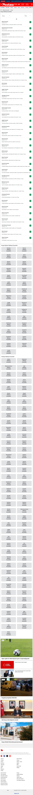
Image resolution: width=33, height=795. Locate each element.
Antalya (9, 381)
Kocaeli (9, 497)
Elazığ (9, 436)
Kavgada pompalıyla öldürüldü (9, 697)
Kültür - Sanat (19, 761)
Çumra (24, 283)
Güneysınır (24, 304)
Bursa (24, 408)
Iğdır (24, 613)
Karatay (9, 249)
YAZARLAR (8, 1)
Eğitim (18, 763)
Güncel (11, 7)
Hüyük (9, 318)
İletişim (18, 775)
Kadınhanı (9, 324)
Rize (9, 538)
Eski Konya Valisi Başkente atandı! (10, 720)
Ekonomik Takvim (4, 783)
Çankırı (24, 415)
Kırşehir (24, 490)
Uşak (24, 572)
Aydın (9, 388)
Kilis (9, 626)
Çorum (9, 422)
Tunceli (24, 565)
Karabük (24, 620)
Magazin (2, 769)
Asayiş (2, 770)
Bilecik (9, 395)
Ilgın (24, 318)
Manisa (9, 511)
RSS (8, 790)
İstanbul (24, 470)
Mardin (9, 517)
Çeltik (9, 283)
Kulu (9, 331)
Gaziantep (9, 449)
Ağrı (24, 367)
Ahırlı (24, 256)
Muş (9, 524)
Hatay (9, 463)
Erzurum (9, 442)
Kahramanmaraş (24, 511)
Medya (18, 767)
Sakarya (24, 538)
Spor (2, 767)
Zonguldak (9, 586)
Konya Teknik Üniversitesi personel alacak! (12, 742)
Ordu (24, 531)
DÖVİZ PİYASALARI (18, 1)
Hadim (9, 311)
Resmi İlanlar (19, 758)
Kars (24, 476)
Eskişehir (24, 442)
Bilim (18, 764)
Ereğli (9, 304)
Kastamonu (9, 483)
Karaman (24, 592)
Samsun (9, 545)
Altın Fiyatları (3, 780)
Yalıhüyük (24, 345)
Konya (19, 7)
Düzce (9, 633)
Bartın (24, 606)
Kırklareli (9, 490)
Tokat (24, 558)
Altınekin (9, 270)
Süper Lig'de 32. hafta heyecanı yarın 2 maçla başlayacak (15, 658)
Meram (24, 249)
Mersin (9, 470)
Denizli (24, 422)
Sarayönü (24, 331)
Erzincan (24, 436)
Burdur (9, 408)
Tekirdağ (9, 558)
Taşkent (24, 338)
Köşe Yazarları (3, 772)
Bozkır (9, 277)
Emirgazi (24, 297)
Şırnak (9, 606)
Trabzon (9, 565)
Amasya (9, 374)
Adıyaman (24, 361)
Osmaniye (24, 626)
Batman (24, 599)
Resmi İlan (7, 7)
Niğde (9, 531)
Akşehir (24, 263)
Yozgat (24, 579)
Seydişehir (9, 338)
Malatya (24, 504)
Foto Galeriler (3, 774)
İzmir (9, 476)
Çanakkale (9, 415)
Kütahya (9, 504)
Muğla (24, 517)
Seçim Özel (19, 766)
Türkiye (15, 7)
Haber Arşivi (19, 777)
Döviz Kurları (3, 778)
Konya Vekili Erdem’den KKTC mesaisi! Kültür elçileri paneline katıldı (23, 671)
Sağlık (2, 766)
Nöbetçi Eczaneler (5, 10)
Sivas (24, 551)
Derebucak (24, 290)
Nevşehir (24, 524)
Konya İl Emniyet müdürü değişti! (21, 662)
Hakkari (24, 456)
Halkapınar (24, 311)
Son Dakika (3, 7)
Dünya (18, 760)
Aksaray (24, 586)
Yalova (9, 620)
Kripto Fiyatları (3, 781)
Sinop (9, 551)
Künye (18, 772)
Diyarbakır (9, 429)
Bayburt (9, 592)
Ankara (24, 374)
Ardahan (9, 613)
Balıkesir (24, 388)
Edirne (24, 429)
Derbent (9, 290)
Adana (9, 361)
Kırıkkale (9, 599)
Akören (9, 263)
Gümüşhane (9, 456)
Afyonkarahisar (9, 367)
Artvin (24, 381)
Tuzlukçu (9, 345)
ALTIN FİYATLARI (25, 1)
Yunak (9, 352)
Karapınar (24, 324)
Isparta (24, 463)
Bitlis (9, 401)
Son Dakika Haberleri (21, 780)
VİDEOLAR (12, 1)
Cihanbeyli (24, 277)
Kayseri (24, 483)
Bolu (24, 401)
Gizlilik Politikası (20, 774)
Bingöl (24, 395)
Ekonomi (22, 7)
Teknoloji (27, 7)
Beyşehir (24, 270)
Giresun (24, 449)
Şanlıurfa (9, 572)
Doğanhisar (9, 297)
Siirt (24, 545)
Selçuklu (9, 256)
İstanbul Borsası (4, 777)
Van (9, 579)
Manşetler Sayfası (4, 775)
